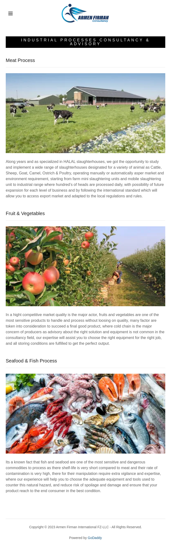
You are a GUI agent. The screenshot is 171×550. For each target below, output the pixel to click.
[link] (85, 13)
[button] (14, 13)
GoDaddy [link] (95, 538)
